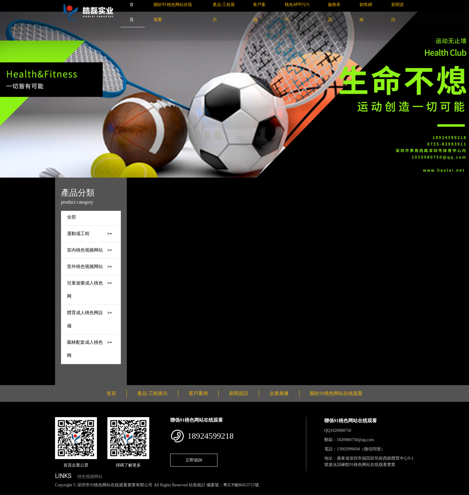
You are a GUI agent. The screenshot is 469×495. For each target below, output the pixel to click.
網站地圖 (9, 491)
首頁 (166, 181)
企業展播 (279, 393)
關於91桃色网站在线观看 (336, 393)
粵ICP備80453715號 (241, 485)
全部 (71, 217)
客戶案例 (198, 393)
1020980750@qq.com (355, 440)
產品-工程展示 (192, 181)
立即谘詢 (193, 460)
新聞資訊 (238, 393)
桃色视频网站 (90, 476)
